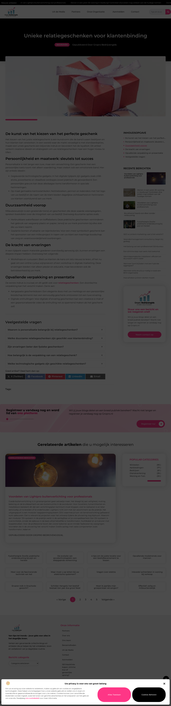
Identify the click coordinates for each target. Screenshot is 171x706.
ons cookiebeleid (32, 698)
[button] (164, 683)
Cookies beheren (149, 695)
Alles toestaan (114, 695)
